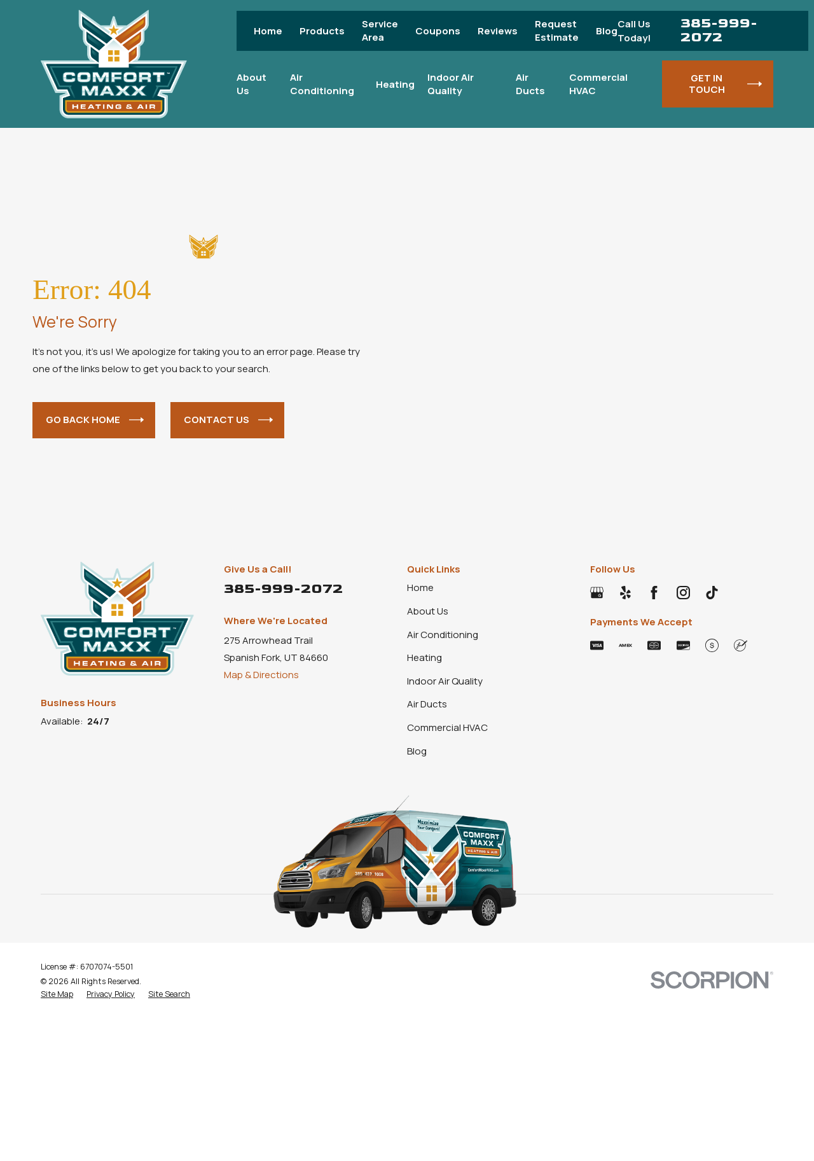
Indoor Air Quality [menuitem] (450, 84)
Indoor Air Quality (445, 681)
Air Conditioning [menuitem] (322, 84)
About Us (427, 611)
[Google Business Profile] (597, 592)
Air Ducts (427, 704)
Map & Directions (261, 674)
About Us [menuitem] (251, 84)
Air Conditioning (442, 634)
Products (322, 31)
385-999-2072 (718, 31)
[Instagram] (683, 592)
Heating (424, 657)
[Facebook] (654, 592)
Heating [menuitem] (395, 84)
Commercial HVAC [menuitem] (598, 84)
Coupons (437, 31)
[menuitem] (57, 994)
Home (268, 31)
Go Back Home (95, 420)
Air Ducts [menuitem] (530, 84)
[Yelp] (625, 592)
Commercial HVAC (447, 727)
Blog (606, 31)
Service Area (380, 30)
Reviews (498, 31)
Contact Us (228, 420)
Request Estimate (557, 30)
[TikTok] (712, 592)
